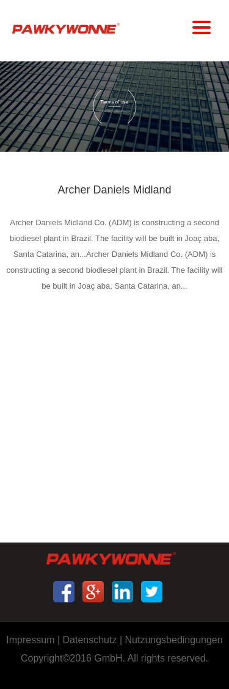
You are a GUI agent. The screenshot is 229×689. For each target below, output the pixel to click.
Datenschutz (90, 640)
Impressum (30, 640)
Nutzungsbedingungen (174, 640)
